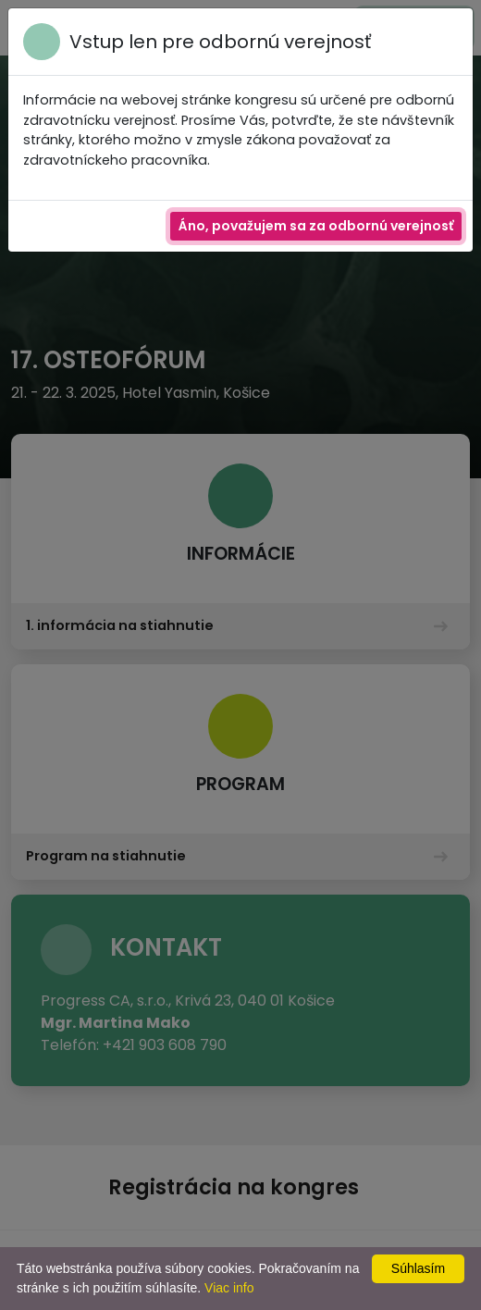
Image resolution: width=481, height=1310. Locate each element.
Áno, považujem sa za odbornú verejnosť (316, 225)
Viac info (228, 1287)
